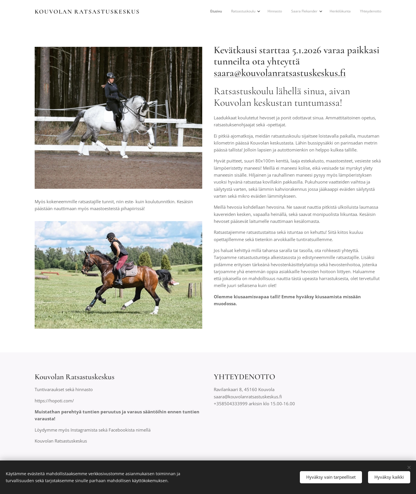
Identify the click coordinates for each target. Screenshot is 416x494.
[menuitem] (331, 12)
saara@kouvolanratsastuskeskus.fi (280, 73)
